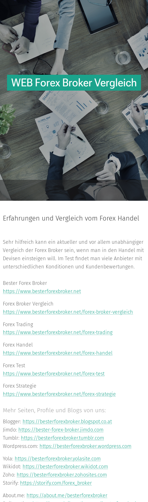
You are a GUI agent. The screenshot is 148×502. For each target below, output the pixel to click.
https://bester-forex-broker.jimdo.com (60, 430)
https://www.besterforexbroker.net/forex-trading (57, 333)
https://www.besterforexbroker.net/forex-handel (57, 353)
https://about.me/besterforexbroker (66, 495)
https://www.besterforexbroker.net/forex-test (54, 374)
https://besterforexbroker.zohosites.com (62, 475)
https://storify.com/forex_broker (56, 483)
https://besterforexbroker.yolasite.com (58, 459)
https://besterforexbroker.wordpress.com (85, 446)
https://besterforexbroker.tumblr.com (62, 438)
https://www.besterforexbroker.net (42, 291)
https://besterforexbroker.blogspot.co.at (67, 422)
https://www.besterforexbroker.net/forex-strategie (59, 394)
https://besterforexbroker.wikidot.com (65, 467)
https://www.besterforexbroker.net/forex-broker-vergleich (68, 312)
